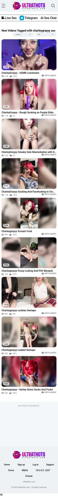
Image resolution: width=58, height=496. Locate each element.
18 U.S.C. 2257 (43, 470)
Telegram (28, 18)
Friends (28, 476)
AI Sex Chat (48, 18)
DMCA (25, 470)
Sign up (21, 464)
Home (7, 464)
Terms (11, 470)
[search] (53, 6)
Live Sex (9, 18)
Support (50, 464)
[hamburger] (3, 6)
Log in (36, 464)
